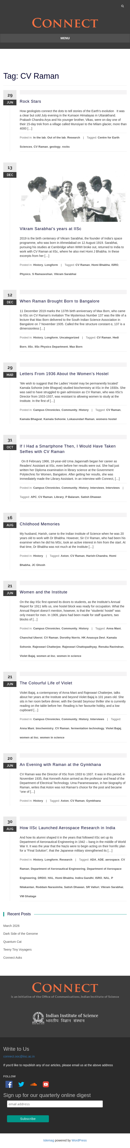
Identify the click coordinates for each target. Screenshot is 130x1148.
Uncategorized (69, 337)
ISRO (114, 264)
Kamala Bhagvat (31, 419)
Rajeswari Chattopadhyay (79, 646)
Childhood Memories (40, 524)
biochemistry (44, 728)
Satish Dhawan (91, 497)
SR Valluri (92, 887)
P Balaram (72, 497)
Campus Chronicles (46, 410)
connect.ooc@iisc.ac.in (19, 1056)
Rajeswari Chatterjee (47, 646)
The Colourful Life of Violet (46, 683)
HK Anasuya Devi (93, 637)
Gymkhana (93, 800)
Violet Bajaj (27, 656)
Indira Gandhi (84, 878)
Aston (65, 555)
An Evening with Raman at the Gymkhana (60, 764)
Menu (65, 38)
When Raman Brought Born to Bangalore (60, 301)
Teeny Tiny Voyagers (17, 949)
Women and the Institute (44, 592)
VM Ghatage (28, 896)
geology (55, 146)
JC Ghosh (38, 565)
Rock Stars (30, 101)
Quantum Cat (12, 941)
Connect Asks (12, 957)
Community (69, 410)
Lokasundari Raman (80, 419)
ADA (93, 859)
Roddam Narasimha (49, 887)
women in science (69, 656)
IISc (30, 346)
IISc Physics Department (51, 346)
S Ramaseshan (42, 274)
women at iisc (46, 656)
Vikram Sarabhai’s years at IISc (50, 229)
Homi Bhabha (100, 264)
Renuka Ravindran (110, 646)
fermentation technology (87, 728)
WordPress (79, 1140)
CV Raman (41, 146)
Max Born (75, 346)
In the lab (39, 137)
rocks (66, 146)
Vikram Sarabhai (65, 274)
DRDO (42, 878)
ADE (101, 859)
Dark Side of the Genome (20, 933)
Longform (51, 264)
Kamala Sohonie (54, 419)
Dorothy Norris (70, 637)
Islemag (48, 1140)
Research (73, 137)
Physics (25, 274)
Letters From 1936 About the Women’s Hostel (64, 374)
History (38, 264)
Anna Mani (113, 628)
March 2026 (11, 926)
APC (34, 497)
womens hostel (106, 419)
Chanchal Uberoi (31, 637)
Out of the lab (56, 137)
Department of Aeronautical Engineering (58, 868)
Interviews (97, 487)
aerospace (112, 859)
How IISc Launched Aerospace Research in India (67, 828)
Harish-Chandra (97, 555)
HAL (51, 878)
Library (59, 497)
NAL (107, 878)
